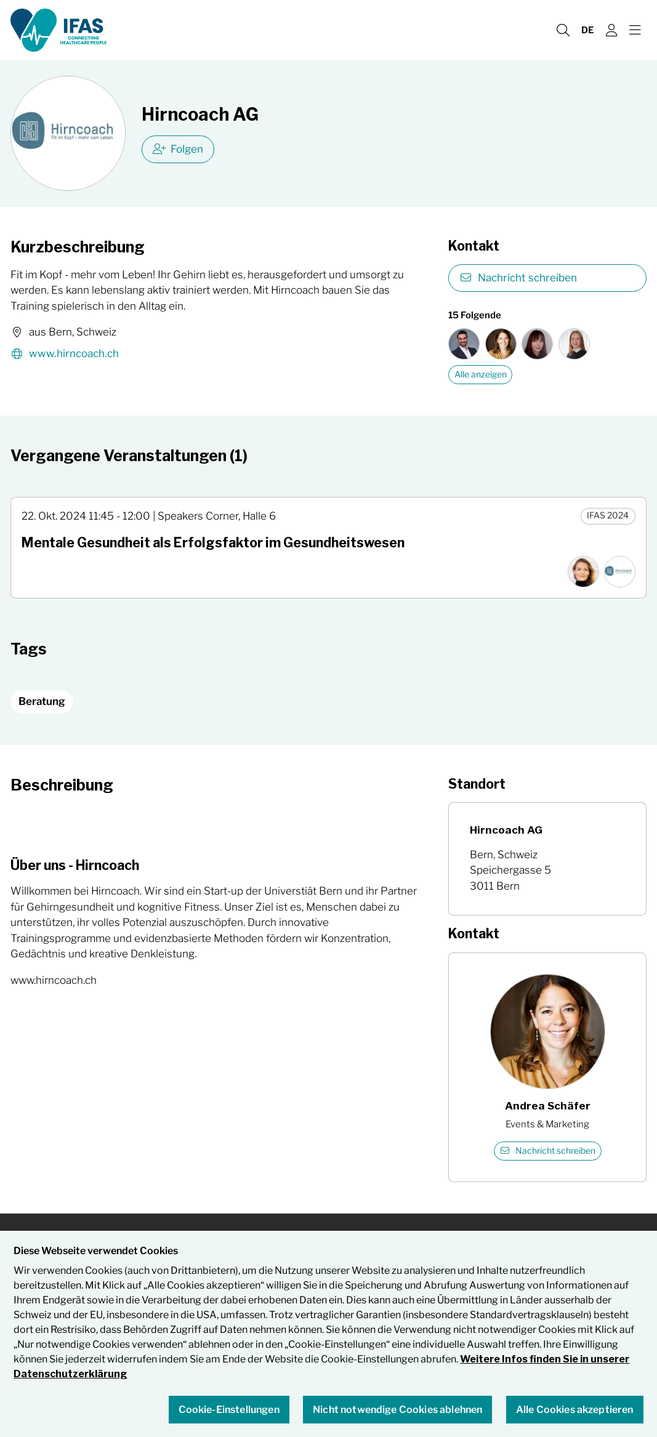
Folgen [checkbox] (178, 149)
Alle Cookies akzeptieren (575, 1409)
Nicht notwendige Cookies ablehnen (397, 1409)
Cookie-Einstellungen (229, 1409)
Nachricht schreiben (518, 278)
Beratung (41, 701)
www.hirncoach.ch (64, 354)
